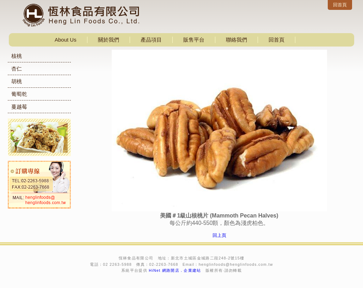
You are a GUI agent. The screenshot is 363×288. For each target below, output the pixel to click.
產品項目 (151, 40)
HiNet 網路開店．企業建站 (175, 270)
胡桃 (16, 81)
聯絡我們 (236, 40)
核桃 (16, 56)
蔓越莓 (19, 107)
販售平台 (193, 40)
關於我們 (108, 40)
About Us (65, 40)
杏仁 (16, 69)
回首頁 (340, 4)
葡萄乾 (19, 94)
